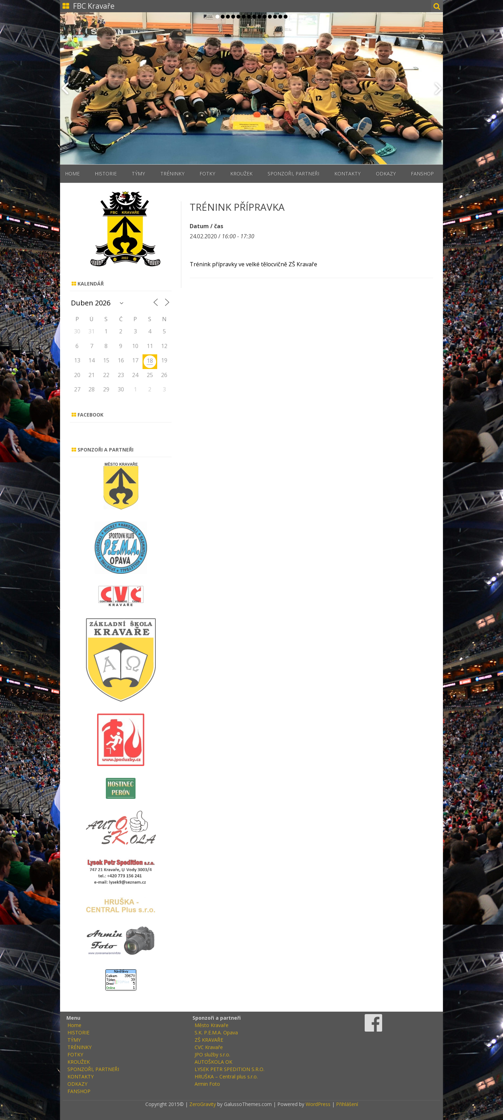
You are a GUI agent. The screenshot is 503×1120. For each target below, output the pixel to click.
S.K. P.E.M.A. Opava (216, 1032)
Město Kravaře (211, 1025)
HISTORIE (106, 173)
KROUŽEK (241, 173)
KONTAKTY (347, 173)
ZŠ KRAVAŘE (209, 1039)
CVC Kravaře (209, 1047)
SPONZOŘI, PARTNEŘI (293, 173)
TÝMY (138, 173)
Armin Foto (207, 1084)
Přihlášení (347, 1104)
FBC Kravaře (94, 6)
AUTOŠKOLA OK (213, 1061)
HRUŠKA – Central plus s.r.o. (226, 1076)
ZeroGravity (202, 1104)
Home (72, 173)
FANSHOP (422, 173)
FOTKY (207, 173)
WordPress (317, 1104)
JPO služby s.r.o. (212, 1054)
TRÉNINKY (172, 173)
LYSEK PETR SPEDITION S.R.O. (229, 1069)
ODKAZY (386, 173)
